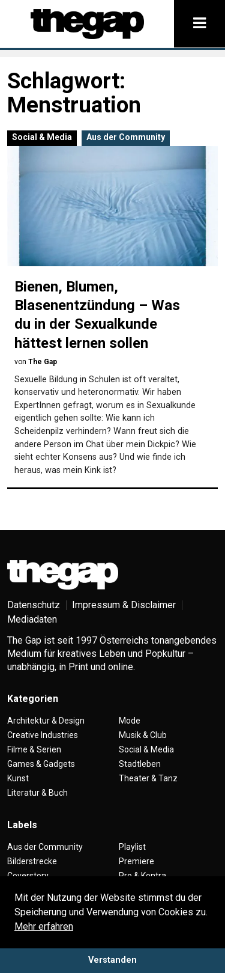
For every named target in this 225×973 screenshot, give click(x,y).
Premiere (136, 861)
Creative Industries (42, 735)
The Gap (42, 362)
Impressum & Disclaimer (124, 605)
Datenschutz (33, 605)
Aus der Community (125, 137)
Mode (129, 720)
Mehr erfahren (43, 926)
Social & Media (42, 137)
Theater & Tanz (148, 778)
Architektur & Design (46, 720)
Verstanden (112, 960)
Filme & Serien (34, 749)
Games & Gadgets (41, 764)
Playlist (132, 847)
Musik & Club (143, 735)
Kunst (18, 778)
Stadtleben (140, 764)
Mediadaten (32, 619)
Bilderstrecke (32, 861)
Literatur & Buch (37, 793)
